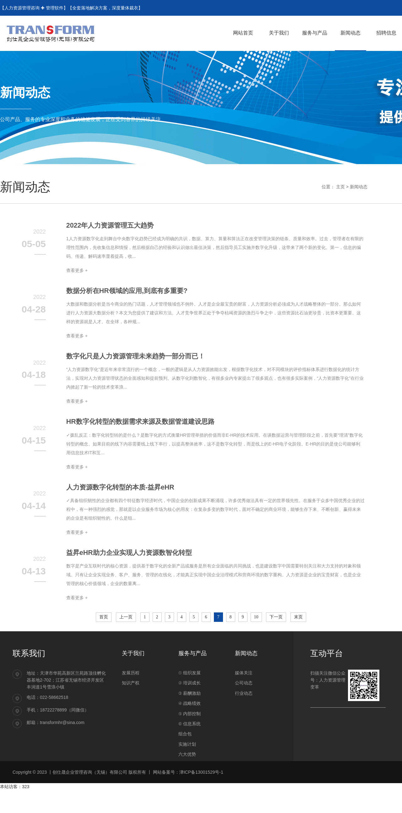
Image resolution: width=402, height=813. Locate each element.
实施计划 (187, 752)
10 (256, 624)
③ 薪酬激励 (189, 701)
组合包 (185, 741)
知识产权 (130, 691)
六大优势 (187, 762)
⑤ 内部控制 (189, 721)
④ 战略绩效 (189, 711)
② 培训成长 (189, 691)
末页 (298, 624)
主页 (340, 186)
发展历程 (130, 680)
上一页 (126, 624)
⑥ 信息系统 (189, 731)
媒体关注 (244, 680)
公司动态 (244, 691)
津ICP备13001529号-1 (201, 780)
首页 (103, 624)
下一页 (276, 624)
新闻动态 (358, 186)
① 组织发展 (189, 680)
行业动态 (244, 701)
